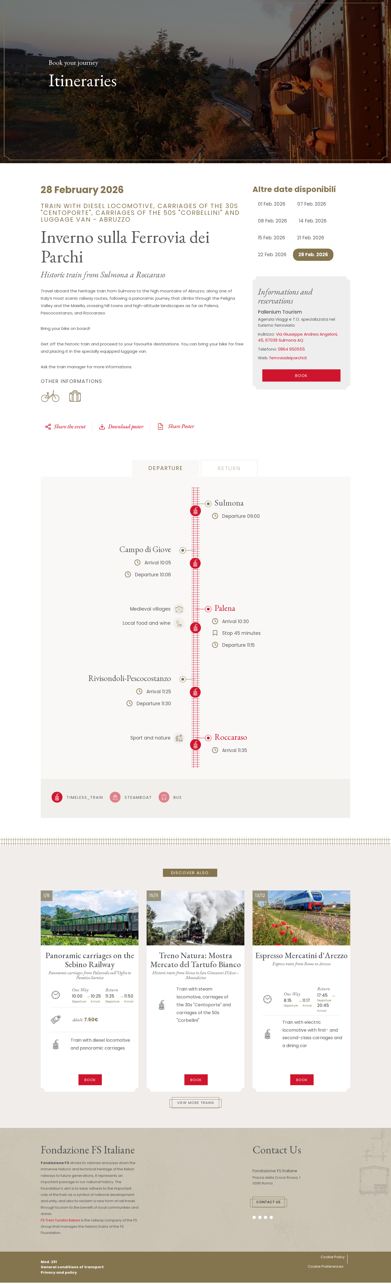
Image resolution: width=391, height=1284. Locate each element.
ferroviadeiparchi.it (288, 358)
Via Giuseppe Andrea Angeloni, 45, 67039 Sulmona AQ (298, 337)
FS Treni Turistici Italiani (60, 1221)
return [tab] (229, 468)
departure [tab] (165, 468)
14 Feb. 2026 (313, 221)
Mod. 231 (49, 1263)
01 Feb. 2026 (271, 204)
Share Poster (175, 426)
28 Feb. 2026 (313, 254)
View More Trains (195, 1103)
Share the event (65, 426)
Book (90, 1079)
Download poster (121, 426)
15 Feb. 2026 (271, 237)
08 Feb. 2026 (272, 221)
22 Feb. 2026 (272, 254)
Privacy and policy (59, 1273)
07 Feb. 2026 (311, 204)
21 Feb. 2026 (310, 237)
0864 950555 (291, 349)
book (301, 375)
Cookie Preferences (325, 1268)
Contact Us (278, 1204)
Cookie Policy (333, 1258)
